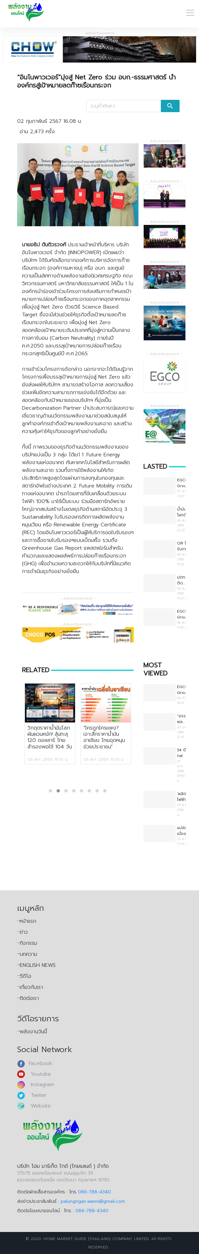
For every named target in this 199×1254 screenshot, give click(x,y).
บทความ (28, 954)
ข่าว (24, 932)
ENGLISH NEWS (38, 965)
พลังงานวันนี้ (33, 1032)
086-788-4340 (94, 1192)
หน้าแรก (28, 921)
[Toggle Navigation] (188, 12)
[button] (50, 791)
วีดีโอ (25, 976)
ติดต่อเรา (29, 998)
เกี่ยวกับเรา (31, 987)
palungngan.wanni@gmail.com (93, 1201)
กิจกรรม (28, 943)
